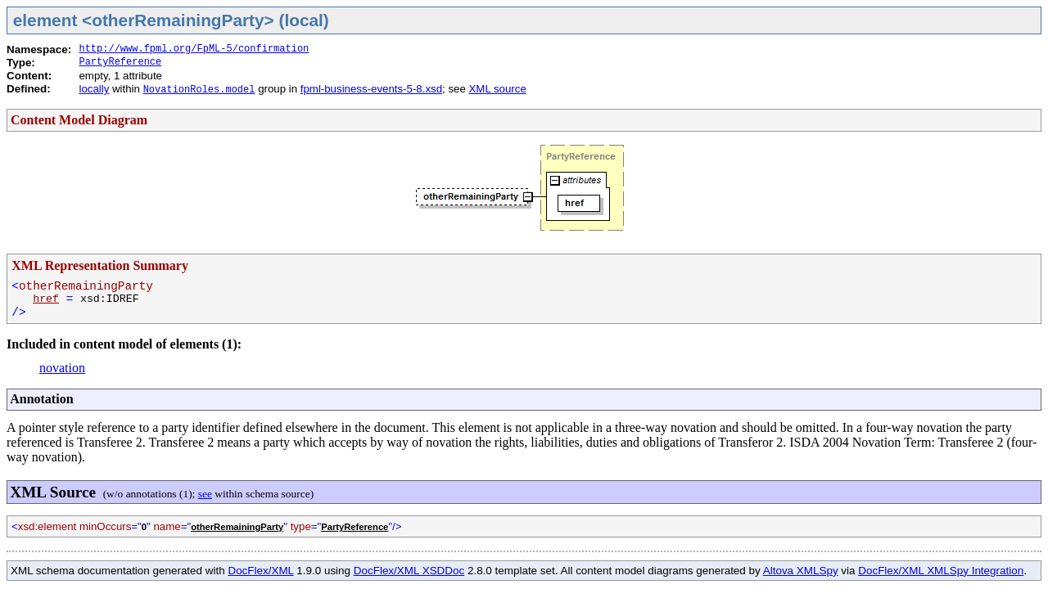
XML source (497, 89)
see (205, 494)
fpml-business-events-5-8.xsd (371, 89)
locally (94, 89)
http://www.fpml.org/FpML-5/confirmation (194, 49)
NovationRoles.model (199, 90)
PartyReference (120, 62)
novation (62, 368)
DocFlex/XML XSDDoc (409, 570)
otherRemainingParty (237, 527)
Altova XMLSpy (800, 570)
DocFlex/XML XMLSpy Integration (940, 570)
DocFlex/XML (260, 570)
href (46, 299)
